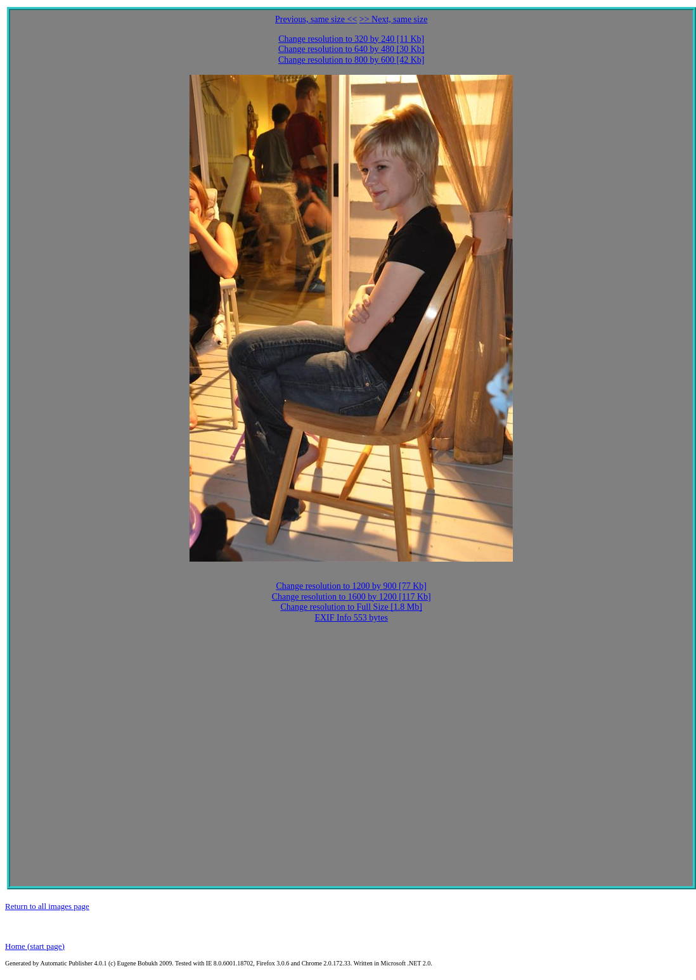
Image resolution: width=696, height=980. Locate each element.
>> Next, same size (393, 19)
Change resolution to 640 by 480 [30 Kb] (351, 49)
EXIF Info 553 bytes (351, 617)
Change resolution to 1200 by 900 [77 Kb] (351, 586)
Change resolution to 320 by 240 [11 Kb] (351, 39)
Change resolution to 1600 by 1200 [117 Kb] (351, 597)
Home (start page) (35, 946)
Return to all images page (47, 906)
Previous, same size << (316, 19)
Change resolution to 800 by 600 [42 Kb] (351, 60)
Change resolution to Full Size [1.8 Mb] (351, 607)
